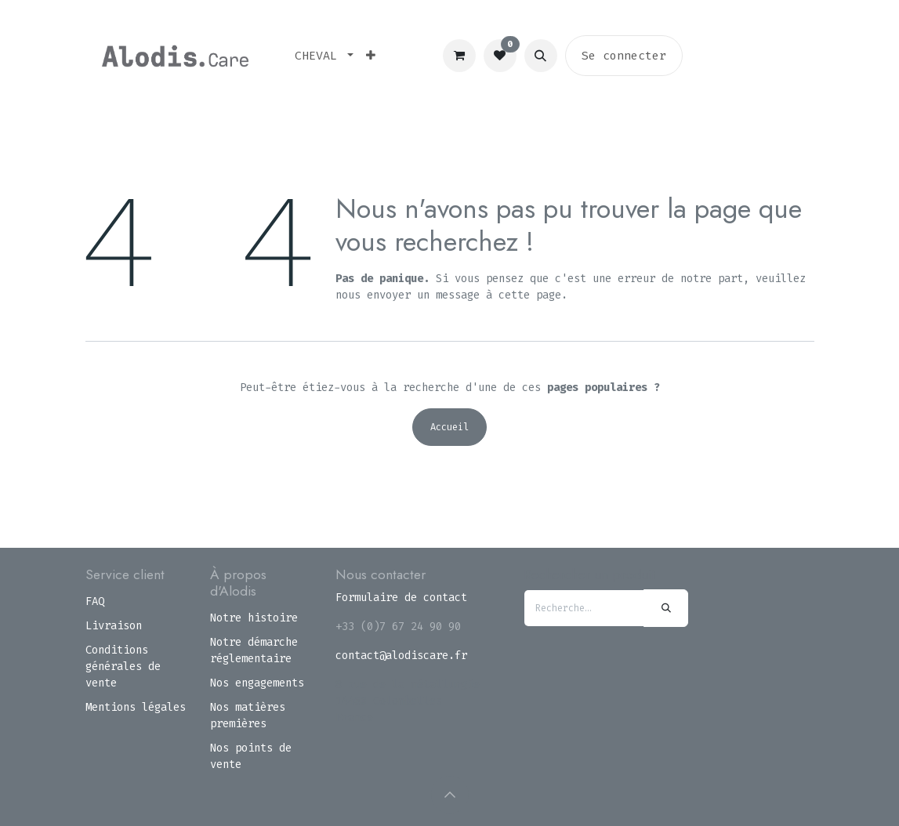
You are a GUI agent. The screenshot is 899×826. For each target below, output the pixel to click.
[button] (540, 55)
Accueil (449, 427)
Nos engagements (257, 683)
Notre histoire (254, 617)
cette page (529, 295)
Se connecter (624, 55)
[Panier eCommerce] (459, 55)
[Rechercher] (665, 608)
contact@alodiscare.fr (401, 655)
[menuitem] (324, 56)
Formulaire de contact (401, 597)
